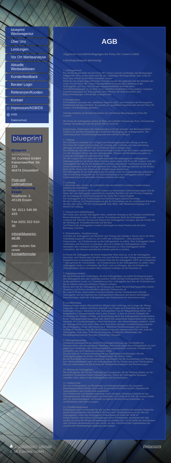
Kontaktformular (24, 254)
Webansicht (152, 446)
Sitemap (45, 446)
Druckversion (23, 446)
